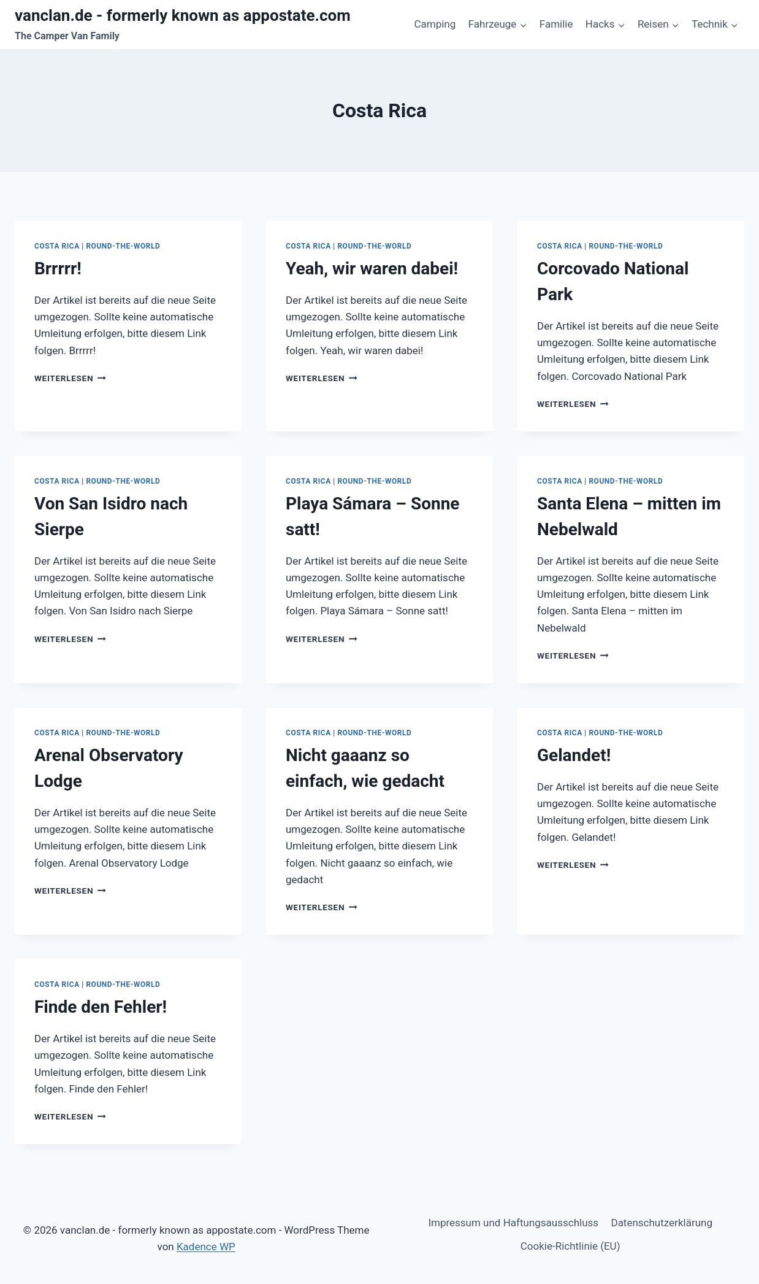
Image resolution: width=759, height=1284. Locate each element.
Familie (556, 24)
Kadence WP (206, 1246)
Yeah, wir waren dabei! (372, 268)
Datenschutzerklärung (661, 1222)
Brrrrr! (58, 268)
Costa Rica (57, 246)
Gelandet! (574, 755)
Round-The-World (123, 246)
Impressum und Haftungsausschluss (513, 1222)
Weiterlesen (70, 378)
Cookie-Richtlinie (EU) (570, 1246)
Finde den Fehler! (100, 1007)
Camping (435, 24)
